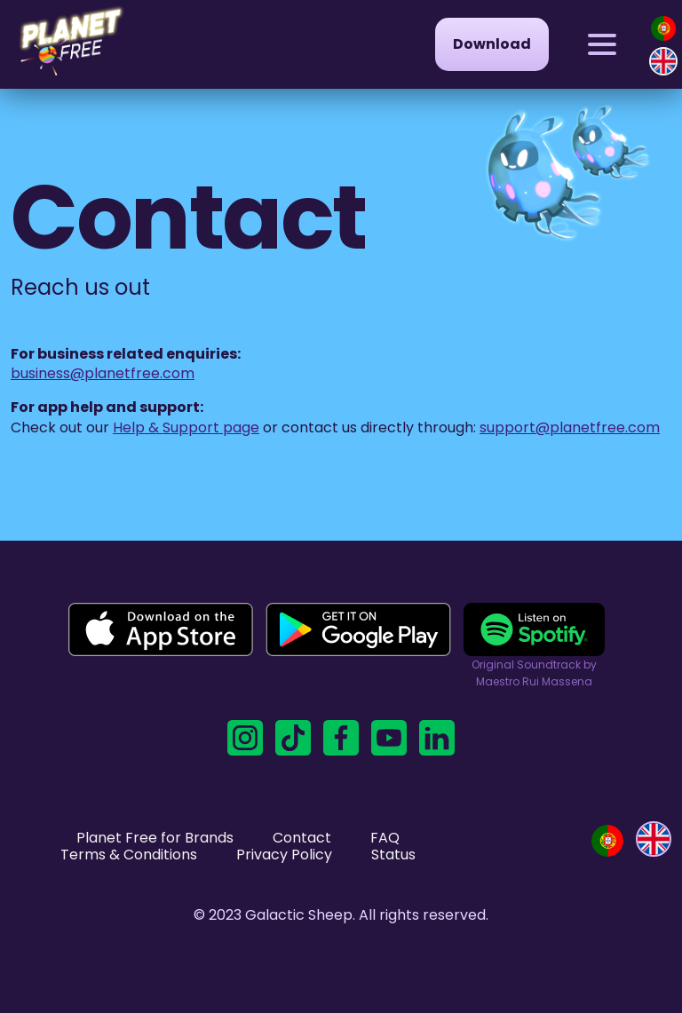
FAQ (385, 837)
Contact (302, 837)
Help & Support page (186, 427)
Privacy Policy (284, 854)
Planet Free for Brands (155, 837)
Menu (587, 27)
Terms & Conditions (128, 854)
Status (393, 854)
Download (492, 44)
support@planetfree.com (570, 427)
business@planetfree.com (102, 373)
